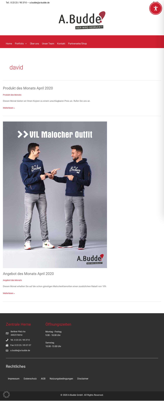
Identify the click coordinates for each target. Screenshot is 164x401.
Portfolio (21, 43)
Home (9, 43)
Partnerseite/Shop (77, 43)
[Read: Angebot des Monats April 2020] (55, 194)
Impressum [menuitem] (13, 378)
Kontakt (61, 43)
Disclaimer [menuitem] (82, 378)
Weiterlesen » (9, 108)
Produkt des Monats (13, 95)
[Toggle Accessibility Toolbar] (156, 8)
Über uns (34, 43)
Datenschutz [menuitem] (30, 378)
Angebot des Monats (13, 280)
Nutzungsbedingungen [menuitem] (61, 378)
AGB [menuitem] (43, 378)
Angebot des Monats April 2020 (29, 273)
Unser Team (48, 43)
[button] (92, 43)
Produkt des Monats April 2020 (29, 88)
